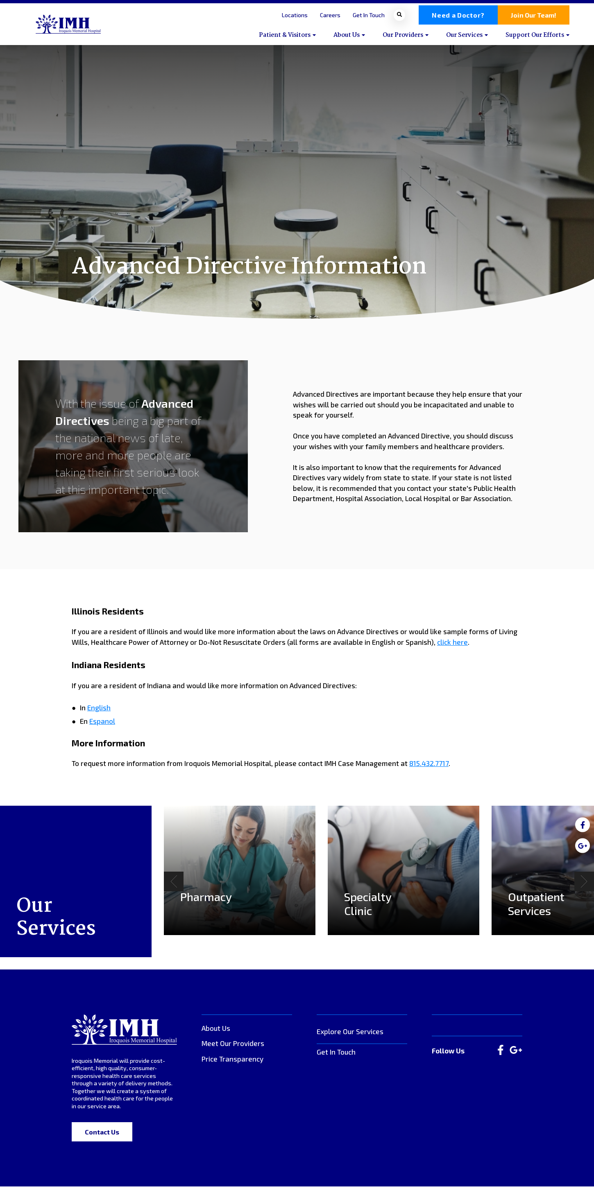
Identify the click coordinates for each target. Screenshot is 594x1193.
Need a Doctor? (458, 18)
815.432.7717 (429, 770)
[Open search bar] (399, 18)
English (99, 714)
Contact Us (102, 1138)
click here (452, 648)
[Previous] (174, 888)
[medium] (582, 824)
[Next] (584, 888)
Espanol (102, 727)
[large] (500, 1057)
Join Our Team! (533, 18)
